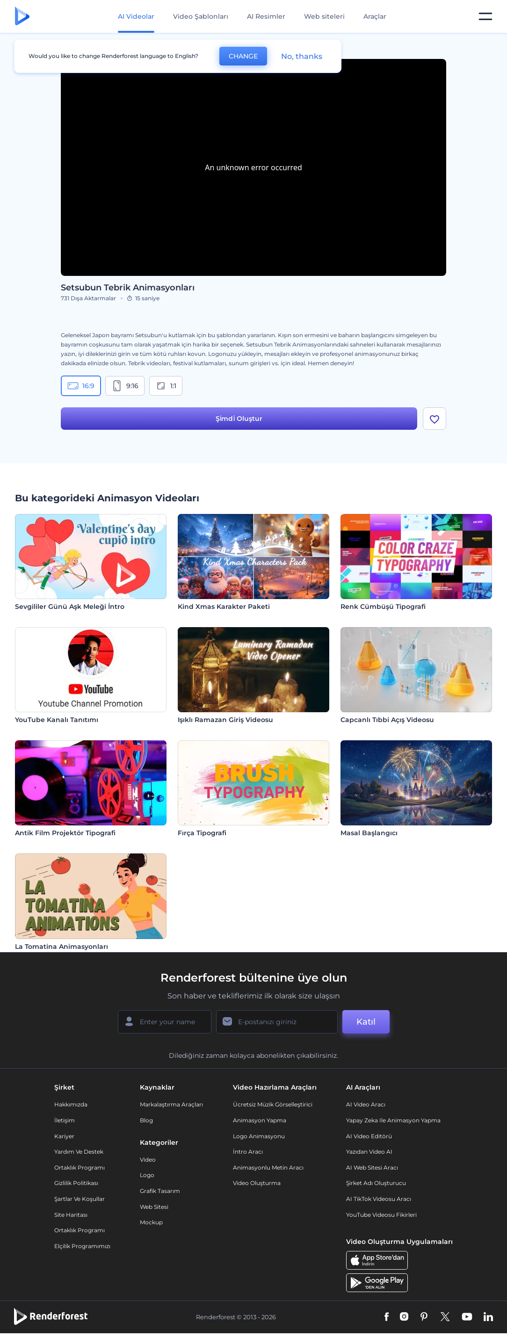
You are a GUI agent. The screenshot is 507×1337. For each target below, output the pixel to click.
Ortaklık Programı (79, 1167)
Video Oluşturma (257, 1182)
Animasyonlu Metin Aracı (268, 1167)
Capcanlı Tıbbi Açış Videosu (387, 719)
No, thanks (301, 56)
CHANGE (243, 56)
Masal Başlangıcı (369, 833)
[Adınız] (164, 1021)
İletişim (64, 1120)
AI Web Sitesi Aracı (372, 1167)
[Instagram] (404, 1317)
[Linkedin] (488, 1317)
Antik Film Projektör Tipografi (65, 833)
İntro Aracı (248, 1151)
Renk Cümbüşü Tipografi (383, 606)
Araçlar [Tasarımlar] (374, 16)
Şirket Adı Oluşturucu (376, 1182)
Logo (147, 1174)
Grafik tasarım (160, 1190)
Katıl (366, 1022)
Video (148, 1159)
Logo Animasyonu (259, 1136)
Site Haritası (70, 1214)
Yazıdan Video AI (369, 1151)
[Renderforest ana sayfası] (22, 17)
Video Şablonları (200, 16)
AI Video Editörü (369, 1136)
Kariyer (64, 1136)
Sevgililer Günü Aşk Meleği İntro (69, 606)
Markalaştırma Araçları (171, 1104)
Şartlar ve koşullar (79, 1198)
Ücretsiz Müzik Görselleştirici (272, 1104)
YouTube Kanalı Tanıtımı (56, 719)
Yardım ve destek (78, 1151)
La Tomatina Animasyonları (61, 946)
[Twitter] (445, 1317)
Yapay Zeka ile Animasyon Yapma (393, 1120)
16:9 (80, 385)
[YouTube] (467, 1317)
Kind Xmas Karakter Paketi (224, 606)
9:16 (124, 385)
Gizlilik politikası (76, 1182)
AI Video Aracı (365, 1104)
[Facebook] (386, 1317)
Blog (146, 1120)
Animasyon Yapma (259, 1120)
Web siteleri (324, 16)
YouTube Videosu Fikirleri (381, 1214)
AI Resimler (266, 16)
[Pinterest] (424, 1317)
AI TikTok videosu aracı (378, 1198)
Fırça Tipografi (202, 833)
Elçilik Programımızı (82, 1246)
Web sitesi (154, 1206)
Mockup (151, 1222)
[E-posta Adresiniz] (277, 1021)
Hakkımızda (70, 1104)
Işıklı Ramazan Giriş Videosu (225, 719)
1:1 (165, 385)
